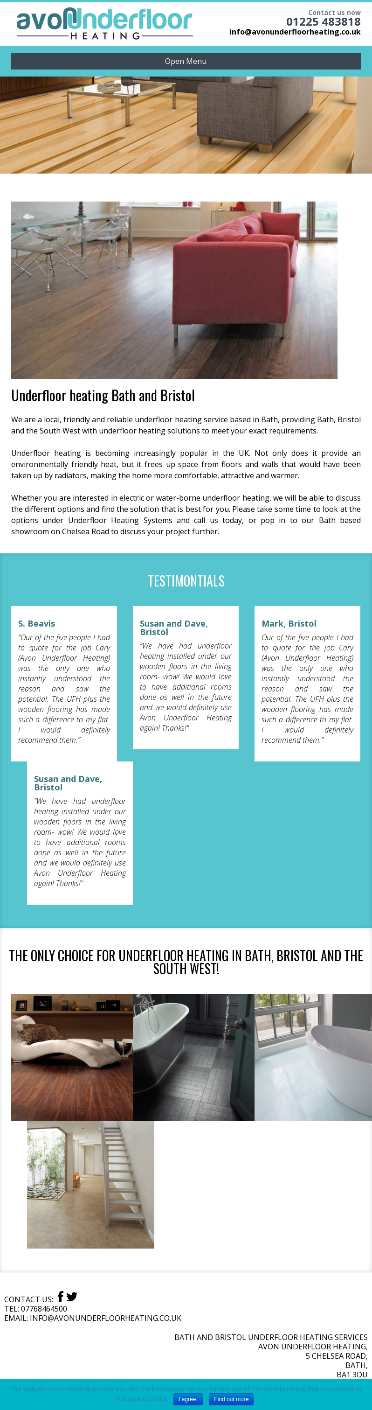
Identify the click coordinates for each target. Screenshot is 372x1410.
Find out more (231, 1399)
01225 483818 (323, 21)
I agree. (188, 1399)
